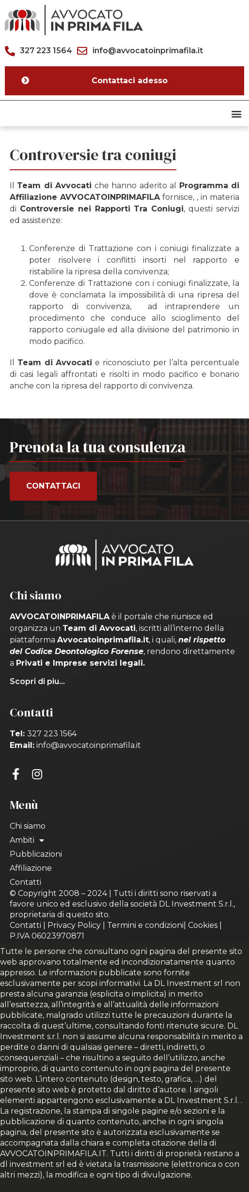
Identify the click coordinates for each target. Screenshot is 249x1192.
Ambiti (27, 840)
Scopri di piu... (37, 681)
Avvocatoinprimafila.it (103, 639)
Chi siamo (28, 826)
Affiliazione (31, 868)
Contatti (25, 882)
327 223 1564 (52, 733)
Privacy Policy (74, 925)
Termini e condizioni (145, 925)
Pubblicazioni (36, 854)
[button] (236, 113)
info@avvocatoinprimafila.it (88, 745)
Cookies (203, 925)
